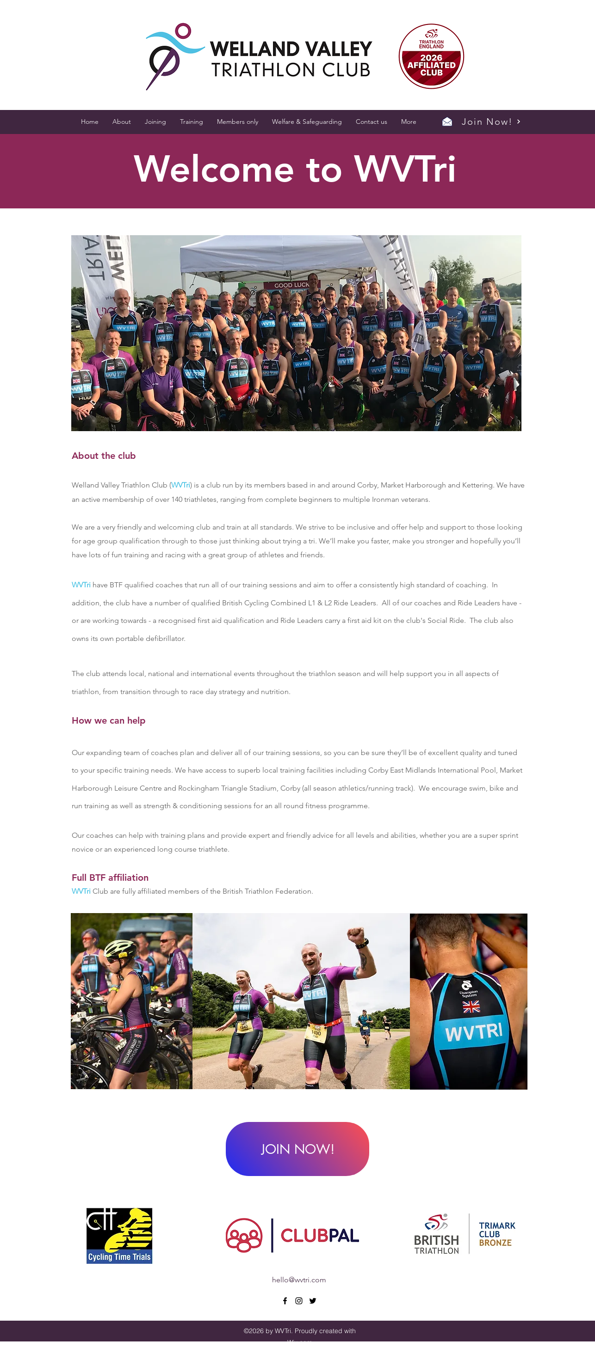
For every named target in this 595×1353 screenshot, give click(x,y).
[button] (121, 121)
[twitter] (312, 1300)
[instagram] (299, 1300)
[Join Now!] (491, 121)
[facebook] (285, 1300)
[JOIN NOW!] (297, 1149)
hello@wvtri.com (299, 1279)
